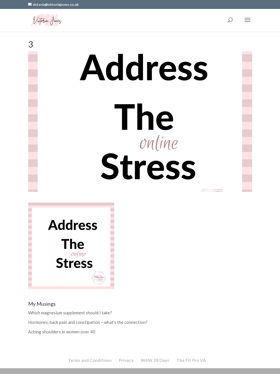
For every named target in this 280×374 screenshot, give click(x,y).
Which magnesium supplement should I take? (70, 312)
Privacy (126, 360)
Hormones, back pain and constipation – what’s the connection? (88, 322)
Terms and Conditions (90, 360)
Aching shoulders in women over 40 (61, 331)
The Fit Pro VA (191, 360)
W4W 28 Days (155, 360)
